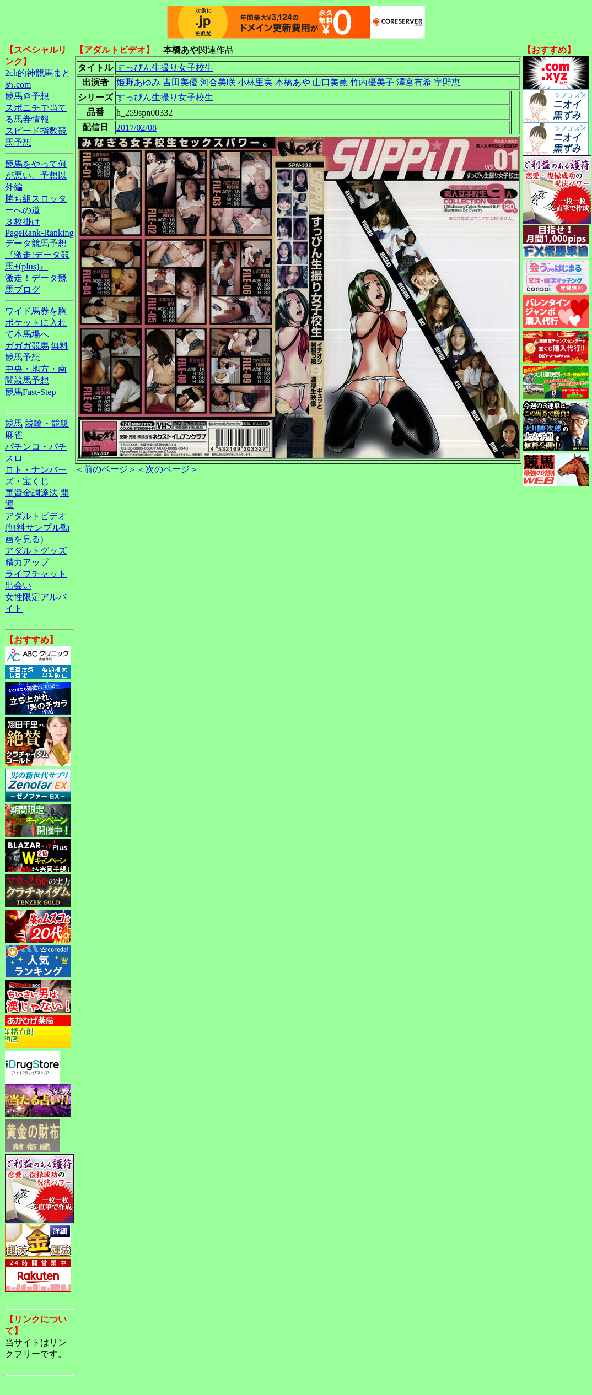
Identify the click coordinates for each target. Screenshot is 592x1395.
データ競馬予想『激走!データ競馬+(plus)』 (37, 255)
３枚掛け (22, 221)
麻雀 (14, 435)
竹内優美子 (372, 82)
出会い (18, 585)
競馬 (14, 423)
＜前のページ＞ (106, 469)
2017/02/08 (136, 127)
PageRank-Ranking (39, 232)
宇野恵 (447, 82)
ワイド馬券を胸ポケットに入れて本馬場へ (36, 322)
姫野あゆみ (138, 82)
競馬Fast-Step (30, 392)
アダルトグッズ (36, 550)
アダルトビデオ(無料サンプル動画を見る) (37, 527)
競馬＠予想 (27, 96)
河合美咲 (217, 82)
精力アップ (27, 562)
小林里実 (255, 82)
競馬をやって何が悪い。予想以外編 (36, 175)
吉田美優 (180, 82)
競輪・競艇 (47, 423)
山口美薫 (330, 82)
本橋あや (292, 82)
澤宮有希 (414, 82)
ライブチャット (36, 573)
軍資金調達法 (31, 493)
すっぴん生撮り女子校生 (164, 67)
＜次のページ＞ (167, 469)
